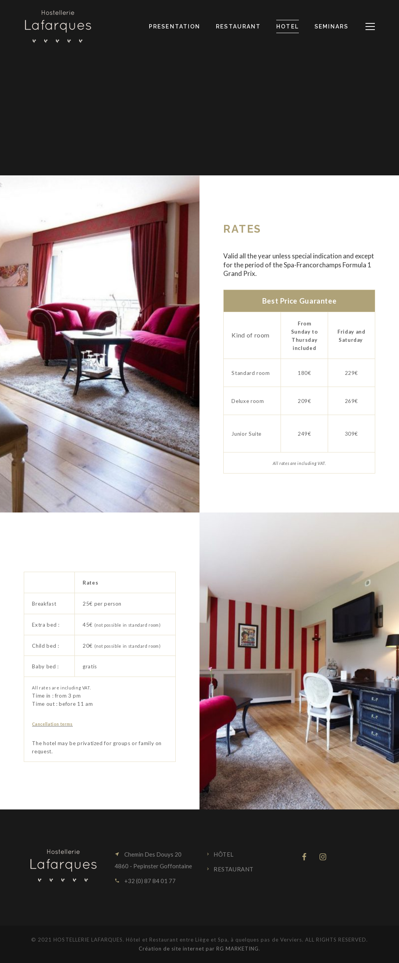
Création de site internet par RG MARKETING (199, 948)
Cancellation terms (52, 723)
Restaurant (234, 869)
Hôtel (224, 854)
